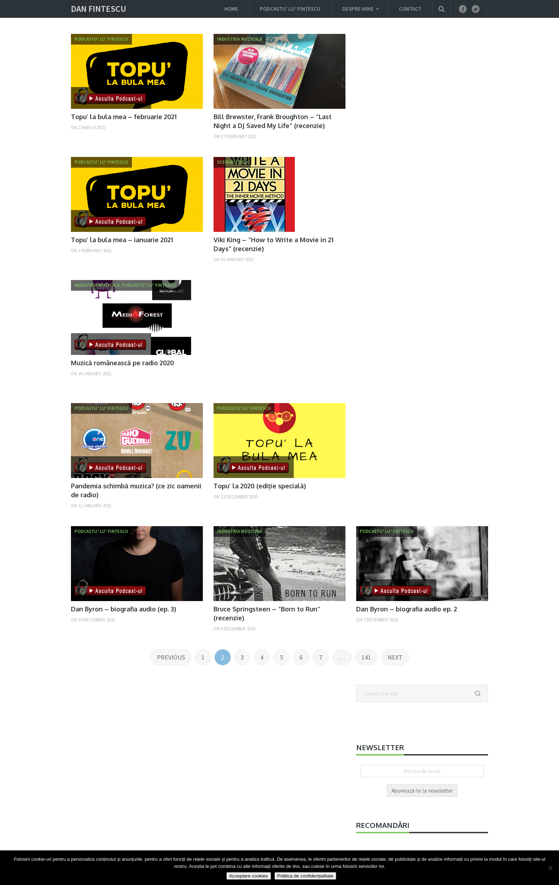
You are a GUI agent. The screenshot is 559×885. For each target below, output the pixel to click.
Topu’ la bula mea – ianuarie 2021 (122, 240)
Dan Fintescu (98, 9)
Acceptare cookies (248, 876)
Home (231, 8)
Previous (171, 657)
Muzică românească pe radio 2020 (122, 363)
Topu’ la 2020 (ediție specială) (260, 486)
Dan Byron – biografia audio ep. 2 (406, 609)
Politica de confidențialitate (305, 876)
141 (366, 657)
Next (395, 657)
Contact (410, 8)
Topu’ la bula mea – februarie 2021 (123, 117)
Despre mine (358, 8)
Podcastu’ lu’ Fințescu (290, 8)
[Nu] (550, 867)
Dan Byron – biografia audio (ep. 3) (123, 609)
